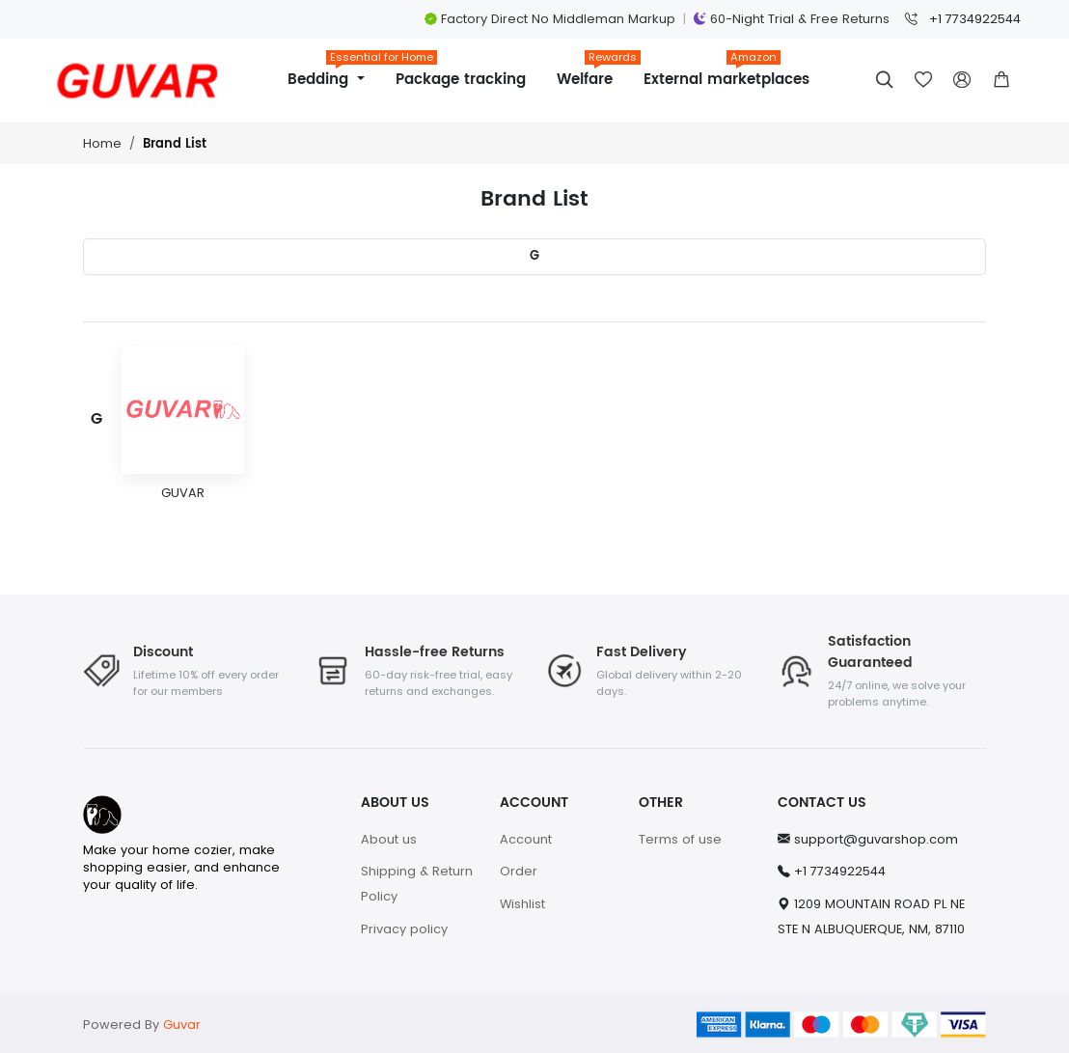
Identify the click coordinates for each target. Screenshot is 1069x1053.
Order (518, 871)
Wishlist (522, 904)
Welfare (592, 73)
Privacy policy (404, 929)
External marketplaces (726, 73)
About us (389, 839)
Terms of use (680, 839)
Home (102, 143)
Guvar (182, 1024)
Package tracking (461, 80)
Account (526, 839)
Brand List (174, 144)
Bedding (334, 73)
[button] (1001, 80)
